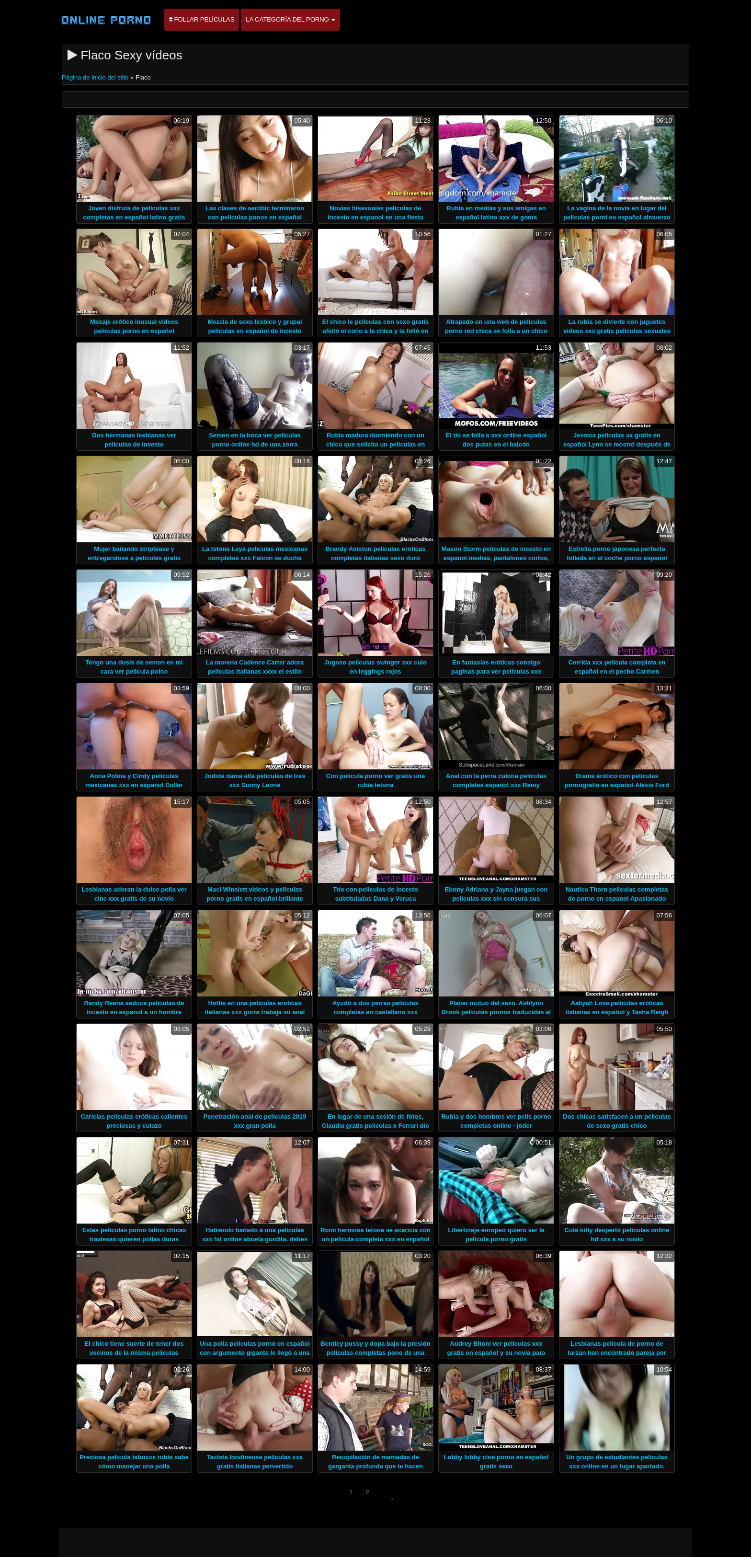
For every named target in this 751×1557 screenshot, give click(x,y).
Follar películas (201, 19)
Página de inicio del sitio (96, 77)
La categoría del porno (290, 19)
